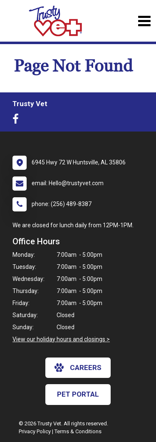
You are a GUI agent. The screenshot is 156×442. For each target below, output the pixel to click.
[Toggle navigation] (144, 21)
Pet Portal (78, 394)
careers (78, 367)
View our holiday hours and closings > (61, 339)
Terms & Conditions (78, 431)
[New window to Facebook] (17, 120)
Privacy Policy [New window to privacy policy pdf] (35, 431)
